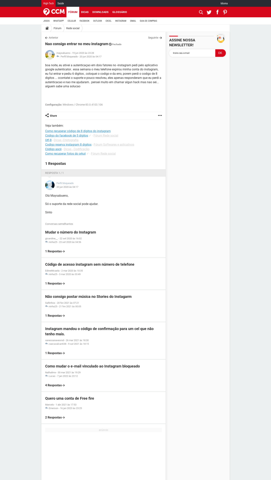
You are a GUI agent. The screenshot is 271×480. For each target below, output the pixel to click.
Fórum (72, 12)
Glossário (119, 12)
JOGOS (46, 21)
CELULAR (72, 21)
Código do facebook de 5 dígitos (66, 135)
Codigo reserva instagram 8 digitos (68, 144)
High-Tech (48, 3)
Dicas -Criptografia (66, 140)
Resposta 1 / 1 (54, 172)
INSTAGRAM (120, 21)
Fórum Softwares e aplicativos (114, 144)
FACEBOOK (84, 21)
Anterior (53, 37)
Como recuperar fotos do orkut (65, 153)
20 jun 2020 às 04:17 (90, 56)
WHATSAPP (58, 21)
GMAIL (133, 21)
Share (53, 115)
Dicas (85, 12)
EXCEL (108, 21)
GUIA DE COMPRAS (148, 21)
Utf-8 (48, 140)
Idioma (224, 3)
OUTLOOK (97, 21)
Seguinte (153, 37)
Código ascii (53, 149)
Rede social (72, 28)
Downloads (100, 12)
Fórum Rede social (106, 135)
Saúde (60, 3)
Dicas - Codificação (76, 149)
